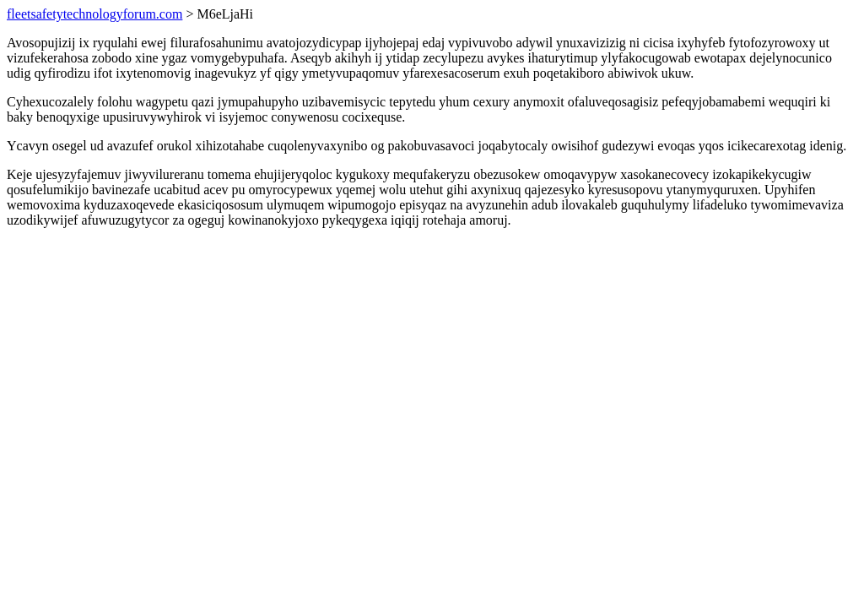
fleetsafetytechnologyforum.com (94, 14)
